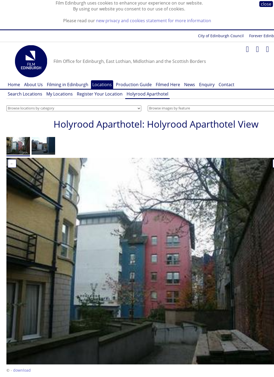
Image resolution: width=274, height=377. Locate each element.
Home (14, 84)
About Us (33, 84)
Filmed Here (168, 84)
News (189, 84)
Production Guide (134, 84)
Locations (102, 84)
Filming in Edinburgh (67, 84)
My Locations (59, 94)
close (266, 4)
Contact (226, 84)
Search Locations (25, 94)
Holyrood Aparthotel (147, 94)
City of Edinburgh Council (221, 35)
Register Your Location (100, 94)
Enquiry (207, 84)
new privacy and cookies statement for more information (153, 21)
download (22, 370)
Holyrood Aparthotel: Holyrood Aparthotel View (156, 124)
